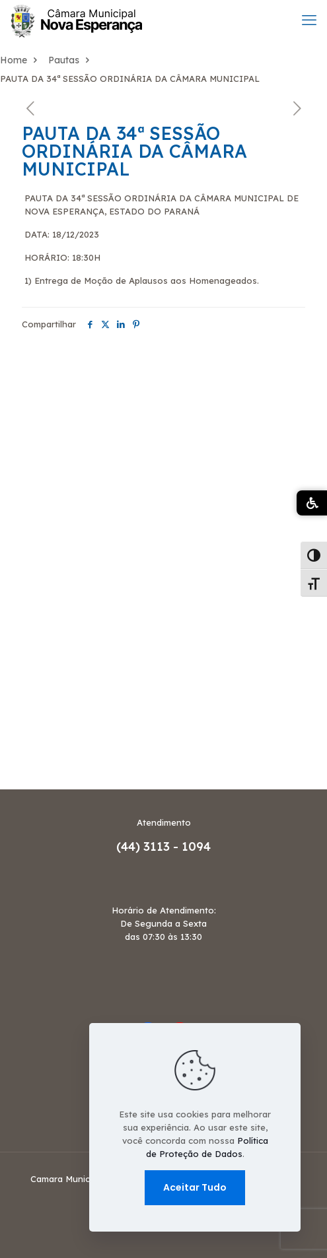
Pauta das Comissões (58, 640)
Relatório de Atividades (64, 720)
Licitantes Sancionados (63, 522)
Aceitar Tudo (195, 1187)
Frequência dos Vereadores (75, 442)
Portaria (23, 680)
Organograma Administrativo (82, 581)
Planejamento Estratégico (71, 660)
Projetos (22, 700)
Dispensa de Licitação (60, 423)
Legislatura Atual (46, 502)
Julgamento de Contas (62, 482)
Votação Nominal (47, 779)
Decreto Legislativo (53, 403)
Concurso (25, 383)
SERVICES (26, 739)
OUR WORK (29, 601)
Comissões (29, 363)
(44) (129, 846)
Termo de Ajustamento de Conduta (96, 759)
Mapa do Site (36, 541)
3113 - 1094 (177, 846)
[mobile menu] (309, 20)
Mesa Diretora (38, 561)
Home (13, 60)
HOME (16, 462)
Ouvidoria (27, 621)
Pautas (63, 60)
